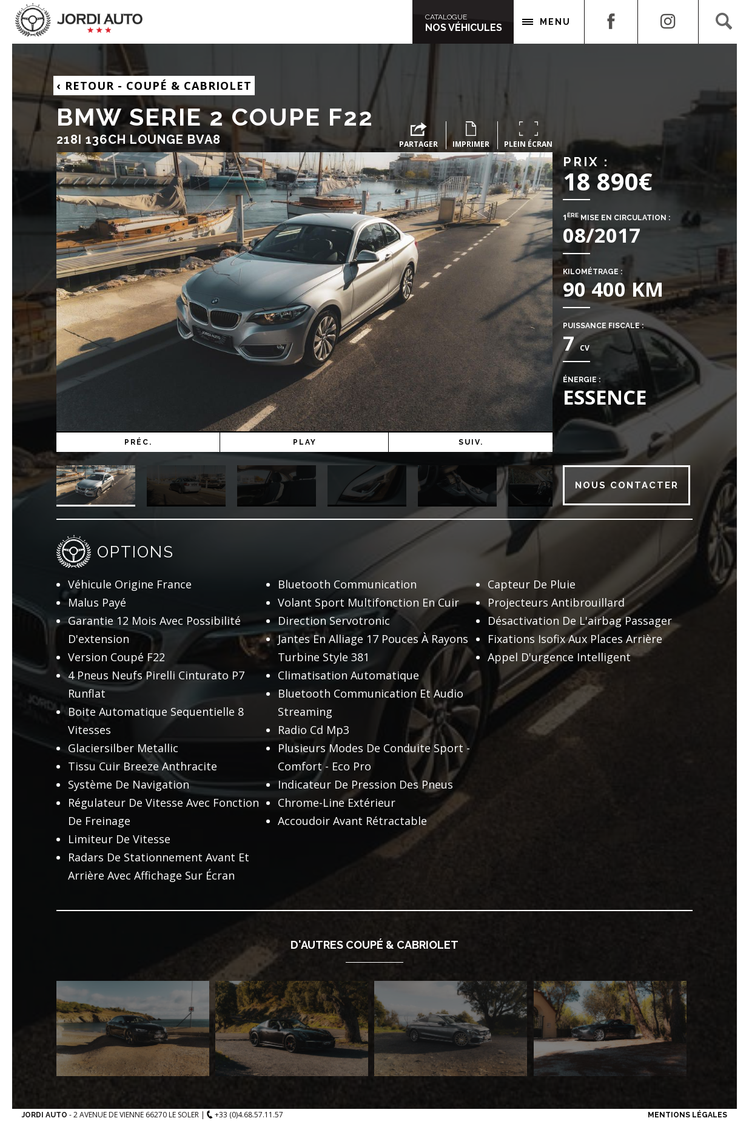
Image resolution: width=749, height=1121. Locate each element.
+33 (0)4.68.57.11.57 (245, 1114)
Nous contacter (627, 485)
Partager (418, 136)
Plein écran (528, 135)
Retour (154, 85)
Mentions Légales (687, 1115)
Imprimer (470, 135)
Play (341, 442)
